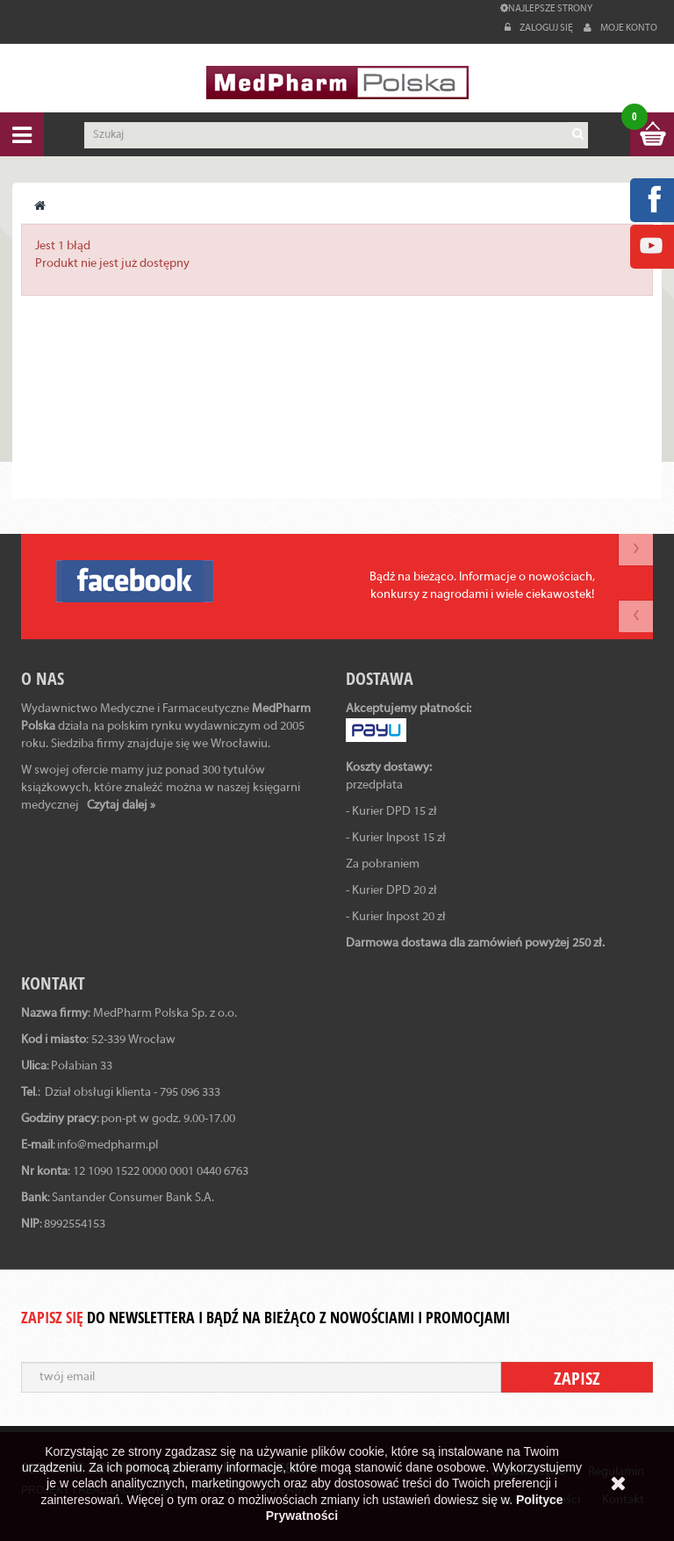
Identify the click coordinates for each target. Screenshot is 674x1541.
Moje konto (620, 28)
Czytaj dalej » (121, 805)
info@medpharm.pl (107, 1145)
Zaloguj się (540, 28)
